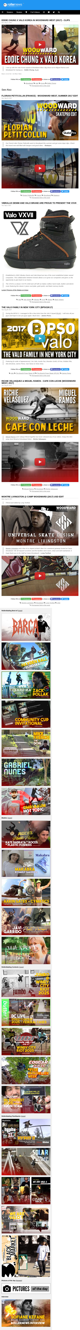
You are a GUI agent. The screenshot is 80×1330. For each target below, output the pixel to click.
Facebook (56, 79)
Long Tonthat (50, 603)
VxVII (43, 299)
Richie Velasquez (52, 489)
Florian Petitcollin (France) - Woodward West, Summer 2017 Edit (40, 96)
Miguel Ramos (11, 437)
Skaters (10, 12)
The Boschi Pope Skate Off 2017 (48, 373)
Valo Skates (27, 299)
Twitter (66, 79)
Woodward (29, 83)
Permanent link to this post (41, 86)
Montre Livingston (12, 548)
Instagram (37, 79)
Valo (36, 83)
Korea (43, 83)
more (20, 610)
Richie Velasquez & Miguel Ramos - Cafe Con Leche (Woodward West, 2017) (39, 382)
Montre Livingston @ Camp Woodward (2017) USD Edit (33, 496)
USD (58, 603)
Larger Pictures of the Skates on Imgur (15, 290)
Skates (19, 12)
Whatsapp (26, 79)
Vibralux (36, 299)
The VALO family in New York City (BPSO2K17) (27, 307)
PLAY (37, 70)
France (38, 195)
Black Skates (59, 299)
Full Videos (35, 12)
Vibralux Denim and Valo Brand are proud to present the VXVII (39, 203)
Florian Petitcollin (28, 195)
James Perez (66, 373)
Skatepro (56, 195)
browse (18, 1280)
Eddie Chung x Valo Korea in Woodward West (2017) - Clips (36, 20)
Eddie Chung (51, 83)
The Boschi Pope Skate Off (25, 373)
